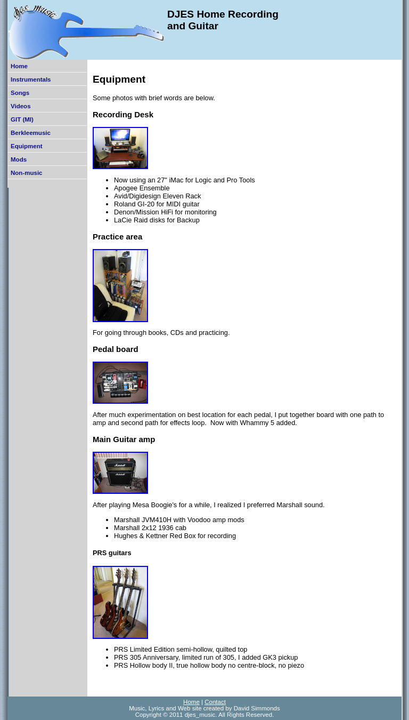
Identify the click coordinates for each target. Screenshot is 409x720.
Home (19, 66)
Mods (19, 159)
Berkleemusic (31, 133)
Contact (215, 702)
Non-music (27, 173)
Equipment (27, 146)
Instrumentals (31, 79)
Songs (20, 93)
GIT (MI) (22, 119)
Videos (21, 106)
